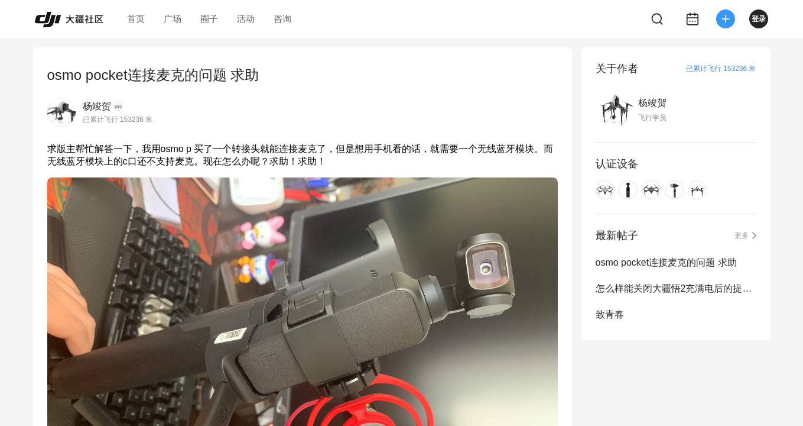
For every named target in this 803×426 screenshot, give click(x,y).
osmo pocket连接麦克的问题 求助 (666, 262)
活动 (246, 19)
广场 (172, 19)
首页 (136, 19)
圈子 (209, 19)
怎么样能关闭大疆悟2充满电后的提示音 (676, 288)
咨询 (282, 19)
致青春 (610, 314)
